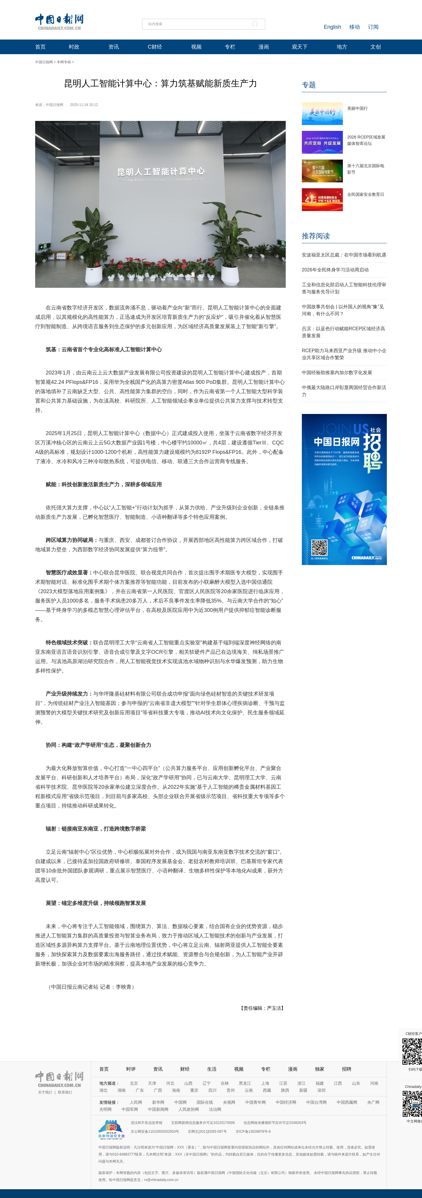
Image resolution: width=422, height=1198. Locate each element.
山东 (356, 1083)
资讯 (113, 47)
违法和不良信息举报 (146, 1123)
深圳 (321, 1090)
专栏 (230, 47)
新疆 (303, 1090)
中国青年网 (255, 1102)
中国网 (180, 1102)
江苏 (283, 1083)
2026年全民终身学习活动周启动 (335, 269)
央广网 (373, 1102)
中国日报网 (44, 62)
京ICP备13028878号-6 (253, 1131)
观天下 (300, 47)
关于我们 (45, 1092)
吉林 (225, 1083)
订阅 (373, 27)
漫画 (263, 47)
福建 (320, 1083)
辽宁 (207, 1083)
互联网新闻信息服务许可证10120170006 (203, 1123)
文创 (375, 47)
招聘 (346, 1069)
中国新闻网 (158, 1109)
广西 (158, 1090)
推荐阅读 (316, 236)
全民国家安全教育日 (365, 194)
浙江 (301, 1083)
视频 (196, 47)
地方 (342, 47)
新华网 (158, 1102)
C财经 (155, 47)
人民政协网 (188, 1109)
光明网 (105, 1109)
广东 (140, 1090)
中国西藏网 (347, 1102)
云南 (249, 1090)
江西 (338, 1083)
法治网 (215, 1109)
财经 (185, 1069)
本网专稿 (64, 62)
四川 (212, 1090)
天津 (152, 1083)
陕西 (285, 1090)
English (332, 27)
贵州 (231, 1090)
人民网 (136, 1102)
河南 (374, 1083)
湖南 (122, 1090)
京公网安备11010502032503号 (155, 1131)
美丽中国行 (357, 108)
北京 (134, 1083)
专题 (309, 85)
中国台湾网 (316, 1102)
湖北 (103, 1090)
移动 (354, 27)
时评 (131, 1069)
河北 (170, 1083)
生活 (212, 1069)
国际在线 (205, 1102)
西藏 (267, 1090)
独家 (319, 1069)
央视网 (229, 1102)
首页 (40, 47)
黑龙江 (245, 1083)
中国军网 (130, 1109)
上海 (265, 1083)
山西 (188, 1083)
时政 (74, 47)
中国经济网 (286, 1102)
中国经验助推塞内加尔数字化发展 (337, 372)
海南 (176, 1090)
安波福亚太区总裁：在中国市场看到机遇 (344, 254)
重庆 (194, 1090)
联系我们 (65, 1092)
